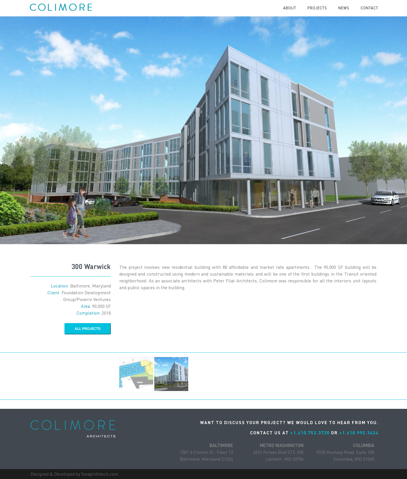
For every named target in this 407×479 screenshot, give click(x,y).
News (343, 8)
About (289, 8)
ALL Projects (88, 329)
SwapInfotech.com (99, 474)
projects (317, 8)
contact (369, 8)
